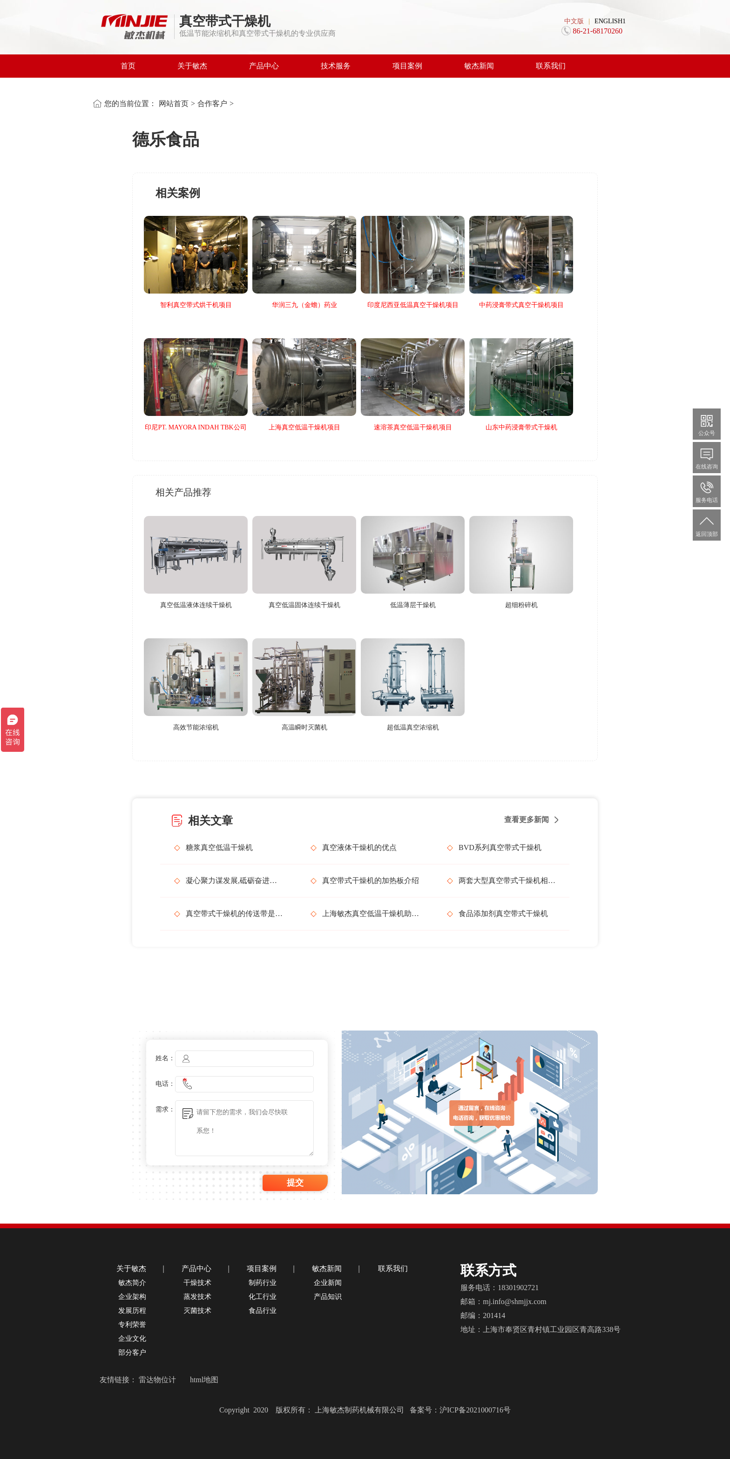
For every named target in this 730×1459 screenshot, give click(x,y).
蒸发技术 (197, 1296)
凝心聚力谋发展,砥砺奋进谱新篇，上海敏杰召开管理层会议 (234, 880)
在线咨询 (706, 457)
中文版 (574, 21)
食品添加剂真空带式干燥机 (503, 913)
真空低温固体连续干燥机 (304, 605)
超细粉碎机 (521, 605)
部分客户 (132, 1352)
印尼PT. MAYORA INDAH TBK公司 (195, 427)
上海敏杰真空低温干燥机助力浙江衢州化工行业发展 (370, 913)
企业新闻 (328, 1282)
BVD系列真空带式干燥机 (500, 847)
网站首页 (174, 103)
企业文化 (132, 1338)
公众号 (706, 423)
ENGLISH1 (610, 21)
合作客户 (212, 103)
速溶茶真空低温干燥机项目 (413, 427)
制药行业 (263, 1282)
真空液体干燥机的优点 (359, 847)
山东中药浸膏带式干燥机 (521, 427)
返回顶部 (706, 524)
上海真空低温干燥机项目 (304, 427)
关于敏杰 (192, 66)
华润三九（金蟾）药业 (304, 304)
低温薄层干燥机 (413, 605)
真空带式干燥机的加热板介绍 (370, 880)
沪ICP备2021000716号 (475, 1410)
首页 (128, 66)
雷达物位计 (157, 1380)
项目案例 (407, 66)
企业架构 (132, 1296)
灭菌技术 (197, 1310)
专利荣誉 (132, 1324)
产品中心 (264, 66)
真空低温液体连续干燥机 (196, 605)
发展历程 (132, 1310)
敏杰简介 (132, 1282)
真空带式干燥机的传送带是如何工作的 (234, 913)
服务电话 (706, 490)
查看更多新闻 (526, 819)
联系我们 (551, 66)
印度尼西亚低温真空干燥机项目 (413, 304)
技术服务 (336, 66)
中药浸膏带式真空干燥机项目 (521, 304)
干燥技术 (197, 1282)
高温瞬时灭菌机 (304, 727)
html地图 (204, 1380)
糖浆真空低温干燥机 (219, 847)
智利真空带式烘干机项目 (196, 304)
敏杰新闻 (479, 66)
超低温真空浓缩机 (413, 727)
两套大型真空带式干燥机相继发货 (507, 880)
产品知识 (328, 1296)
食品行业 (263, 1310)
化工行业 (263, 1296)
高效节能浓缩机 (196, 727)
